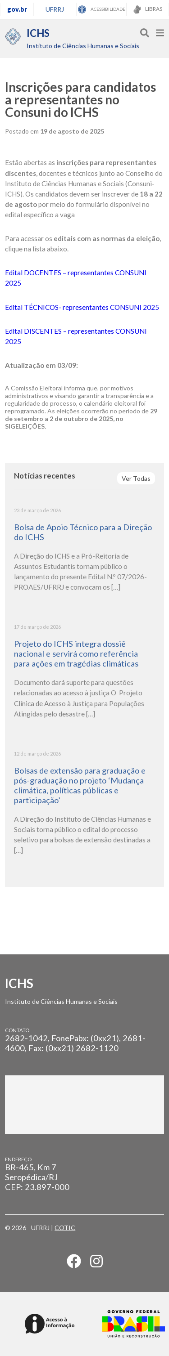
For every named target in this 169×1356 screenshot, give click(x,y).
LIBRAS (147, 9)
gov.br (17, 9)
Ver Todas (136, 478)
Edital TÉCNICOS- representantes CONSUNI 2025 (82, 307)
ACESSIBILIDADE (101, 9)
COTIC (65, 1227)
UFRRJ (55, 9)
